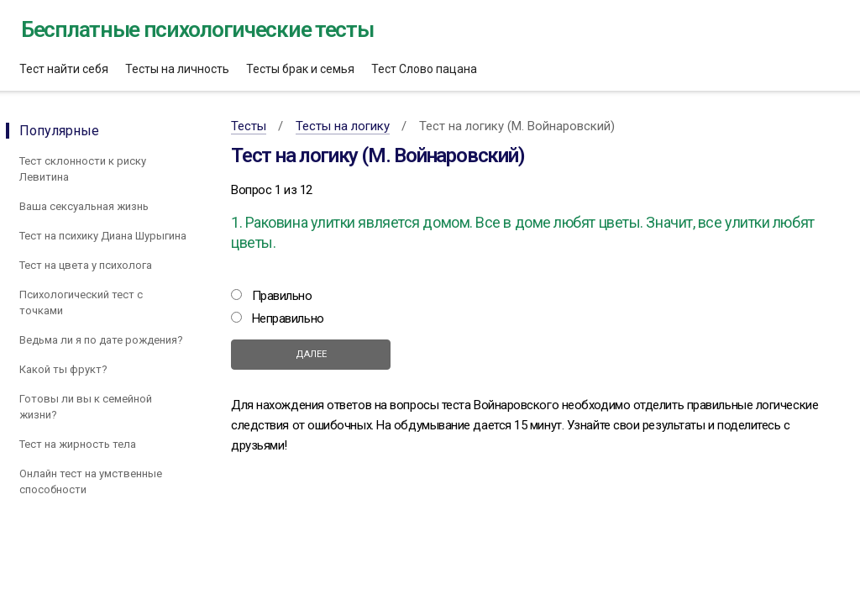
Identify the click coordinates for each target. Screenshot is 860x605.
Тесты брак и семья (300, 69)
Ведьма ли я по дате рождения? (101, 340)
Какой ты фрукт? (63, 369)
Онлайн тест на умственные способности (90, 481)
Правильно (282, 295)
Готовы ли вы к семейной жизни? (85, 406)
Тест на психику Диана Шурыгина (102, 235)
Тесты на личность (177, 69)
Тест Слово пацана (424, 69)
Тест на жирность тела (77, 444)
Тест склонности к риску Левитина (82, 169)
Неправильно (288, 318)
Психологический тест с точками (81, 302)
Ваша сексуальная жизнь (84, 206)
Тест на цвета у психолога (85, 265)
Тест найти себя (63, 69)
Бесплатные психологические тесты (197, 29)
